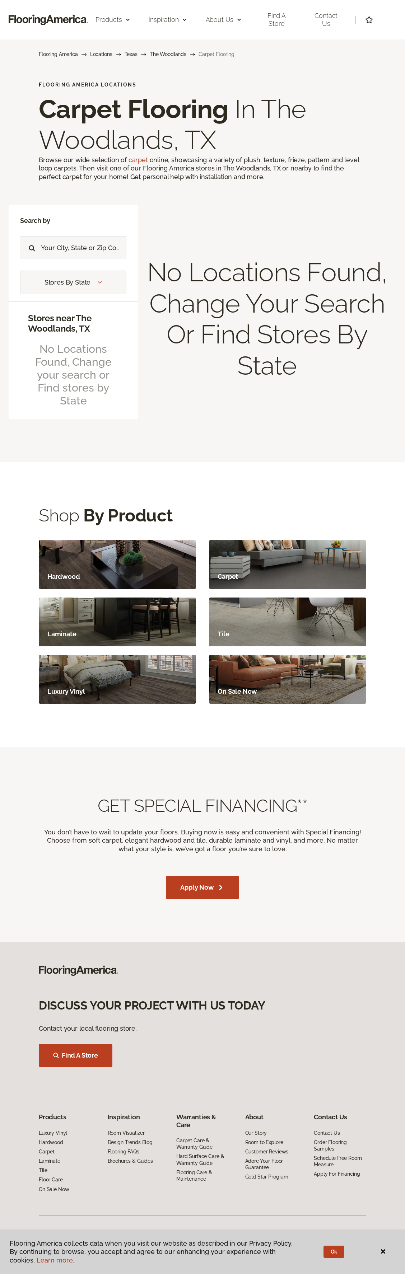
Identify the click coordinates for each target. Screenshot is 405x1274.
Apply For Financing (337, 1174)
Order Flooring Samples (330, 1145)
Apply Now (202, 887)
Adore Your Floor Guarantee (264, 1164)
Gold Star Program (267, 1177)
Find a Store (276, 19)
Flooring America (58, 54)
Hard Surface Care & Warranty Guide (200, 1159)
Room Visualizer (126, 1133)
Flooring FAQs (123, 1151)
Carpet (47, 1151)
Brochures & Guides (130, 1161)
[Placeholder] (83, 247)
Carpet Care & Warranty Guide (194, 1144)
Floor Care (51, 1179)
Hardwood (51, 1142)
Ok (334, 1252)
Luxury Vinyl (53, 1133)
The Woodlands (168, 54)
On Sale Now (54, 1189)
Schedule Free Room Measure (338, 1161)
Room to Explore (264, 1142)
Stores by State (73, 282)
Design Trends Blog (130, 1142)
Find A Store (75, 1055)
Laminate (49, 1161)
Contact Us (326, 19)
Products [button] (113, 19)
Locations (101, 54)
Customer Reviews (267, 1151)
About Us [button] (224, 19)
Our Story (256, 1133)
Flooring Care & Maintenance (194, 1176)
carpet (138, 160)
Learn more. (55, 1260)
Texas (131, 54)
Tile (43, 1170)
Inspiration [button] (168, 19)
